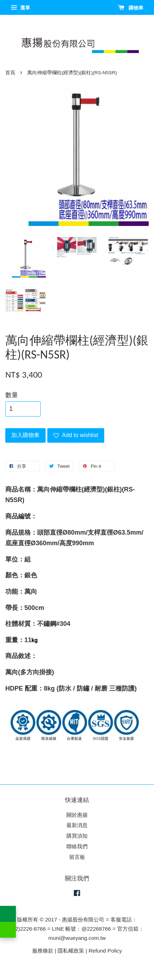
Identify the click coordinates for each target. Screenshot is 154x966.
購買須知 (77, 836)
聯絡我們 (77, 846)
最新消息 (77, 825)
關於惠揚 (77, 815)
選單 (20, 8)
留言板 (77, 857)
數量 (11, 394)
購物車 (130, 8)
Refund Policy (105, 951)
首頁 (10, 72)
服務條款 (42, 951)
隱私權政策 (71, 951)
